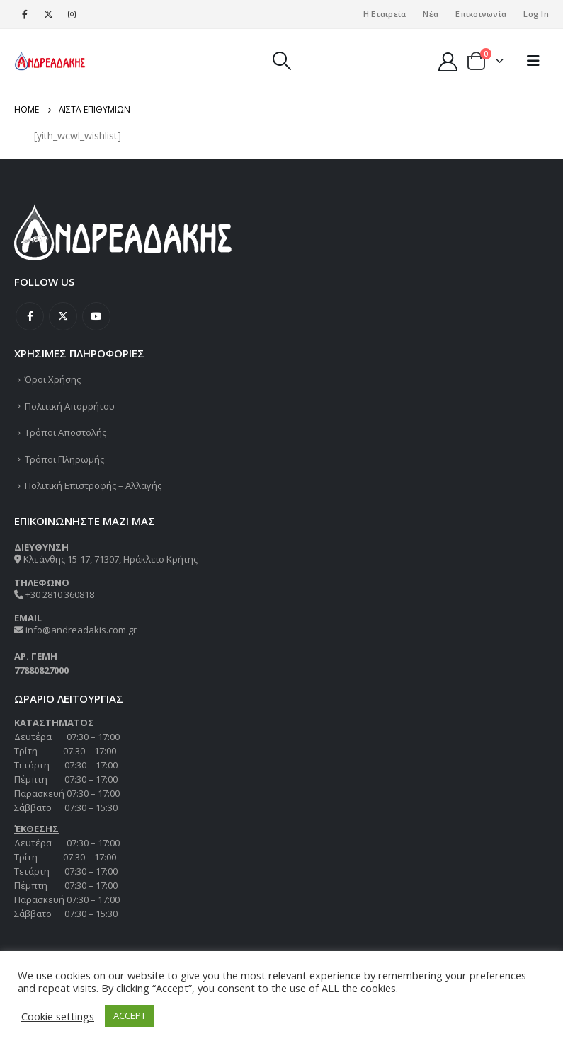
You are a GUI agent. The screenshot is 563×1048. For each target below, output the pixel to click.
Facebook (30, 316)
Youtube (96, 316)
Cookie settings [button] (57, 1016)
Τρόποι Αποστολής (65, 432)
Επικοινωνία (480, 13)
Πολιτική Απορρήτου (70, 406)
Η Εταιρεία (384, 13)
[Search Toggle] (281, 61)
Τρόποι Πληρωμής (64, 459)
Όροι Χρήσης (53, 379)
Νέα (430, 13)
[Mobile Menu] (533, 61)
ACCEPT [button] (129, 1015)
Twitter (63, 316)
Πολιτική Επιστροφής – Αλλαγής (93, 485)
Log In (536, 13)
